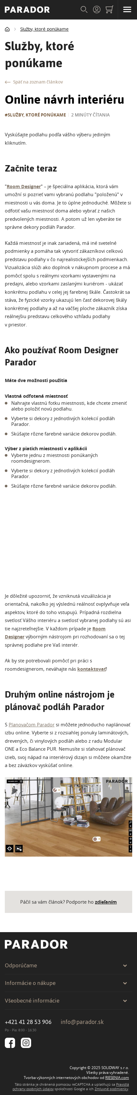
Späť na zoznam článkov (34, 82)
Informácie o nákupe (66, 983)
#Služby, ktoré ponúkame (35, 115)
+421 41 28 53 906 (28, 1022)
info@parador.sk (82, 1021)
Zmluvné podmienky (111, 1089)
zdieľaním (106, 902)
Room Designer (24, 186)
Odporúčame (66, 965)
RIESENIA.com (117, 1077)
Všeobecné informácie (66, 1000)
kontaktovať (91, 669)
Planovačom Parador (32, 725)
